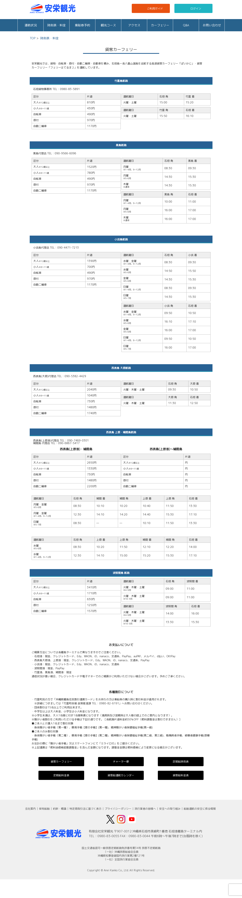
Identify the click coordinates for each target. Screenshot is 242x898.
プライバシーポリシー (118, 808)
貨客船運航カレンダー (121, 775)
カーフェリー (160, 25)
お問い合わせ (212, 25)
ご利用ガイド (151, 8)
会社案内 (30, 808)
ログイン (192, 8)
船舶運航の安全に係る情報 (200, 808)
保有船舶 (44, 808)
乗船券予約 (82, 25)
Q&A (186, 25)
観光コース (108, 25)
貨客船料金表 (181, 775)
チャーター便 (121, 761)
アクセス (134, 25)
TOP (33, 38)
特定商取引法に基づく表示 (85, 808)
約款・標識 (59, 808)
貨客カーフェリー (61, 761)
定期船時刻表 (181, 761)
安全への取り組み (170, 808)
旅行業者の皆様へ (145, 808)
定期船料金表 (61, 775)
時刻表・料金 (56, 25)
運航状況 (31, 25)
